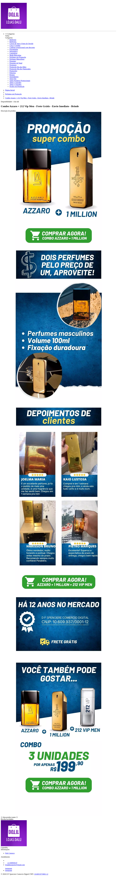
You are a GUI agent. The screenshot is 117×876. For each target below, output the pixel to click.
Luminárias (13, 53)
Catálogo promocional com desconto (22, 47)
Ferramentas (13, 49)
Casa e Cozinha (14, 45)
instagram (8, 868)
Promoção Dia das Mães (17, 67)
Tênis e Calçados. (15, 84)
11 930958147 (11, 863)
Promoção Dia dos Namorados (20, 69)
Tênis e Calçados (15, 83)
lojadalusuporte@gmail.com (15, 865)
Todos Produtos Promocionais (19, 81)
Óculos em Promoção (16, 86)
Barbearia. (13, 42)
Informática (13, 51)
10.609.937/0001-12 (41, 874)
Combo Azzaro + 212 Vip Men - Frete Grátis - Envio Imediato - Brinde (29, 98)
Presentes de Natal (15, 63)
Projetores (12, 65)
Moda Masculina (15, 55)
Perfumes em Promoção (17, 57)
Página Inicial (10, 90)
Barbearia (12, 40)
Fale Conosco (10, 853)
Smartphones (14, 77)
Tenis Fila (12, 79)
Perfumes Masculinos (16, 59)
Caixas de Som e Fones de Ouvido (21, 44)
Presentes (12, 61)
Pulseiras (12, 73)
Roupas (12, 75)
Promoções (13, 71)
